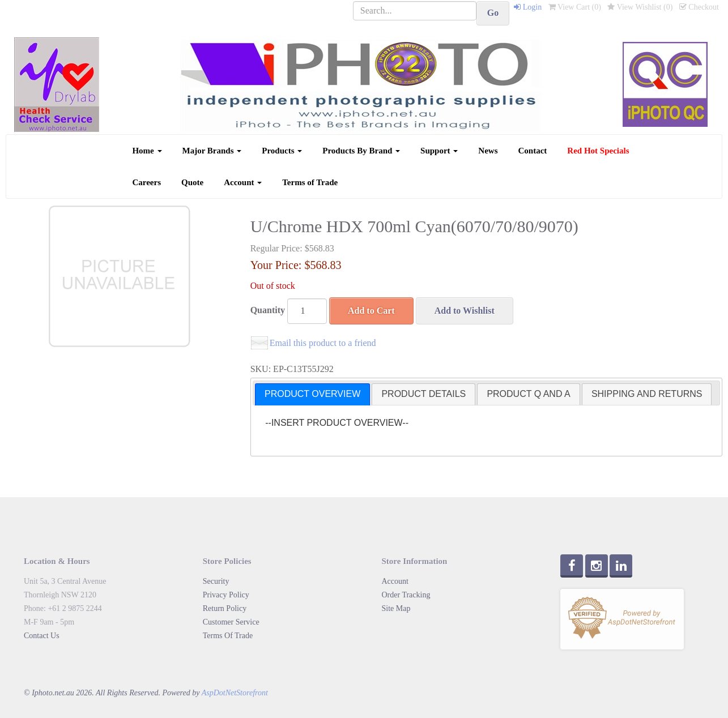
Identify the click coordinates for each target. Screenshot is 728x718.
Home (146, 150)
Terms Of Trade (228, 635)
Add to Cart (371, 310)
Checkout (699, 7)
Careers (146, 182)
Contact (532, 150)
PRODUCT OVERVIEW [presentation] (312, 394)
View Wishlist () (639, 7)
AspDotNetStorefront (235, 693)
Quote (192, 182)
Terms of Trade (310, 182)
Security (216, 581)
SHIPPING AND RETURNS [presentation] (647, 394)
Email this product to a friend (323, 343)
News (487, 150)
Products (282, 150)
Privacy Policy (226, 595)
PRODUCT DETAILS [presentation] (423, 394)
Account (243, 182)
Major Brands (212, 150)
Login (528, 7)
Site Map (396, 608)
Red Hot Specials (598, 150)
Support (439, 150)
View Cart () (574, 7)
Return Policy (224, 608)
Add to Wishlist (465, 310)
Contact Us (41, 635)
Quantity (267, 310)
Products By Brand (361, 150)
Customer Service (231, 622)
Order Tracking (406, 595)
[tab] (312, 394)
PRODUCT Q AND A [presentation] (528, 394)
